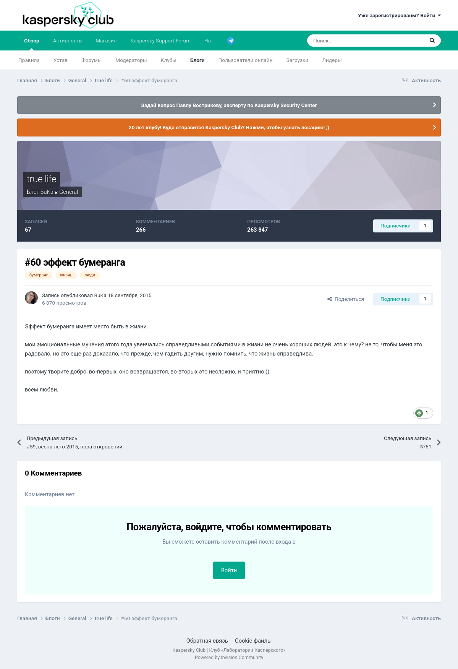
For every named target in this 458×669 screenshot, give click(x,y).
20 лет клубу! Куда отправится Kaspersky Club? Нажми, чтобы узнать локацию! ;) (229, 127)
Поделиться (345, 299)
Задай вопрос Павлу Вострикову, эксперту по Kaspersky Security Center (229, 105)
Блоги (197, 60)
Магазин (106, 40)
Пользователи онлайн (245, 60)
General (68, 191)
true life (41, 179)
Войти (229, 570)
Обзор (31, 43)
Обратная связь (207, 640)
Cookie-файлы (253, 640)
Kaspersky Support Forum (160, 40)
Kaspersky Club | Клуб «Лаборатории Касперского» (229, 650)
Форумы (91, 60)
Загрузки (297, 60)
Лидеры (331, 60)
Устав (60, 60)
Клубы (168, 60)
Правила (29, 60)
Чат (208, 40)
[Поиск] (345, 40)
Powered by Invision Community (229, 657)
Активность (67, 40)
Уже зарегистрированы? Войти (399, 15)
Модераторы (131, 60)
